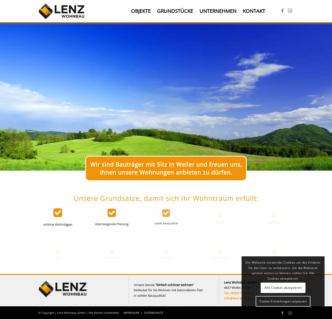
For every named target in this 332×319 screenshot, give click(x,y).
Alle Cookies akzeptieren (283, 288)
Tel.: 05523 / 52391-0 (238, 293)
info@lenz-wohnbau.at (240, 298)
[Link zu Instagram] (290, 11)
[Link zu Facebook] (282, 11)
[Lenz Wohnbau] (62, 11)
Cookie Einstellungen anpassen (282, 301)
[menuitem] (141, 11)
